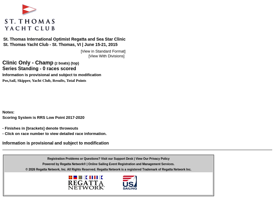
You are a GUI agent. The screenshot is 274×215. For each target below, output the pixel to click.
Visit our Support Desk (117, 158)
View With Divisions (106, 56)
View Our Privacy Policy (153, 158)
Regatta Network (48, 169)
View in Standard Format (103, 51)
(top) (75, 63)
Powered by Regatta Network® (64, 164)
